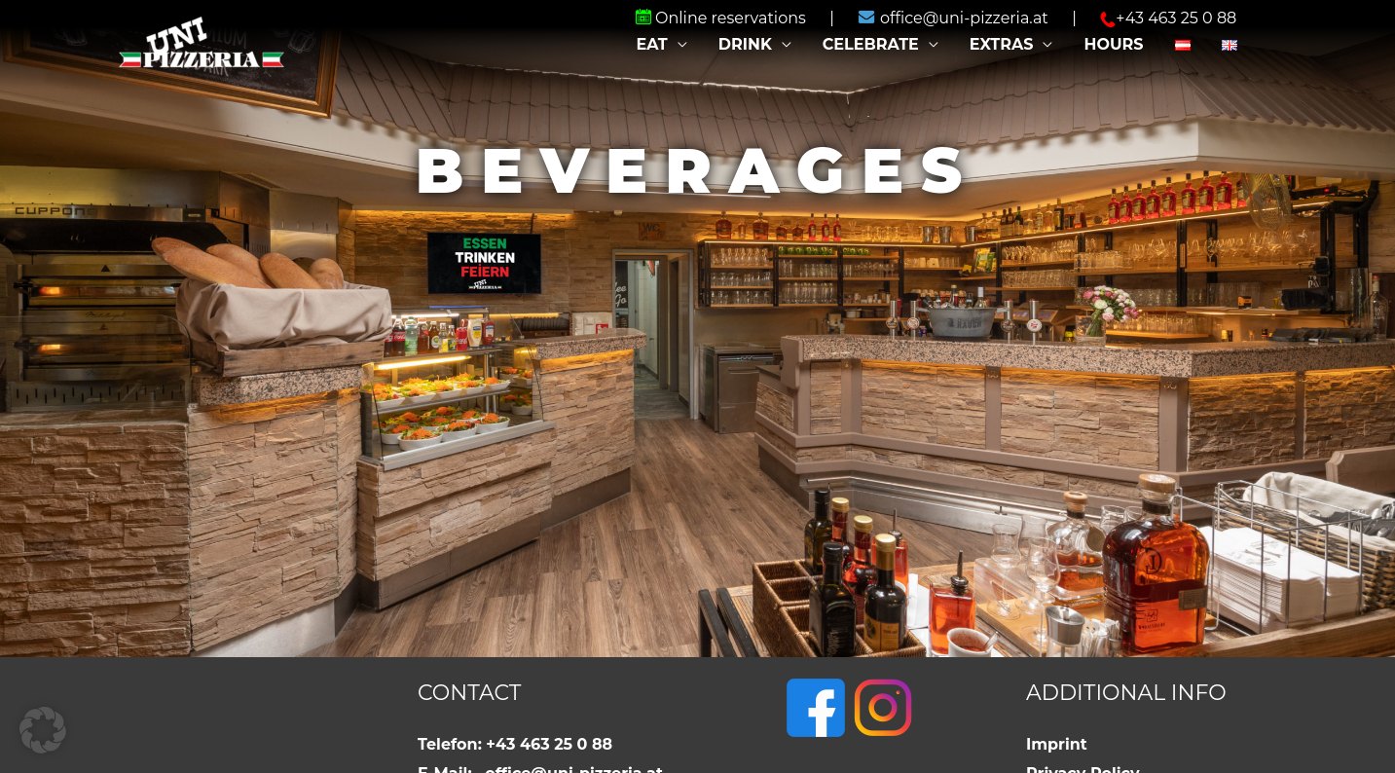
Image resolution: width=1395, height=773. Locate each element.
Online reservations (723, 18)
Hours (1113, 44)
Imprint (1056, 744)
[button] (43, 730)
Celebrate (871, 44)
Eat (651, 44)
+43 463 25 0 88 (1168, 18)
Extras (1002, 44)
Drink (745, 44)
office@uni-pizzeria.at (955, 18)
